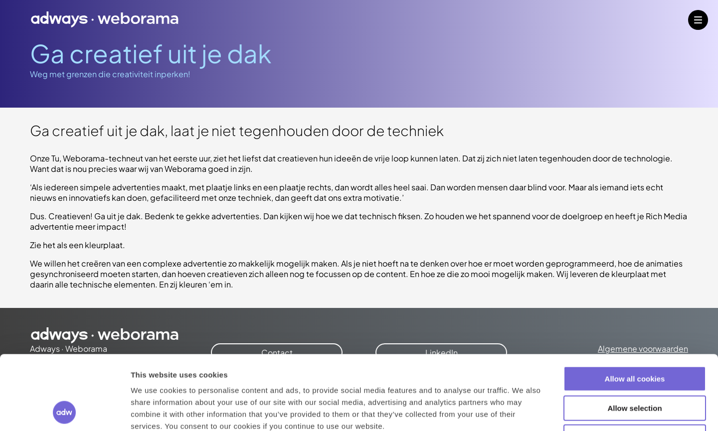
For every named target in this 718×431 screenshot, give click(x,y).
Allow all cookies (635, 309)
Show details (523, 411)
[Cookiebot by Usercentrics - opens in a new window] (64, 411)
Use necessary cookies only (635, 367)
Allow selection (634, 338)
